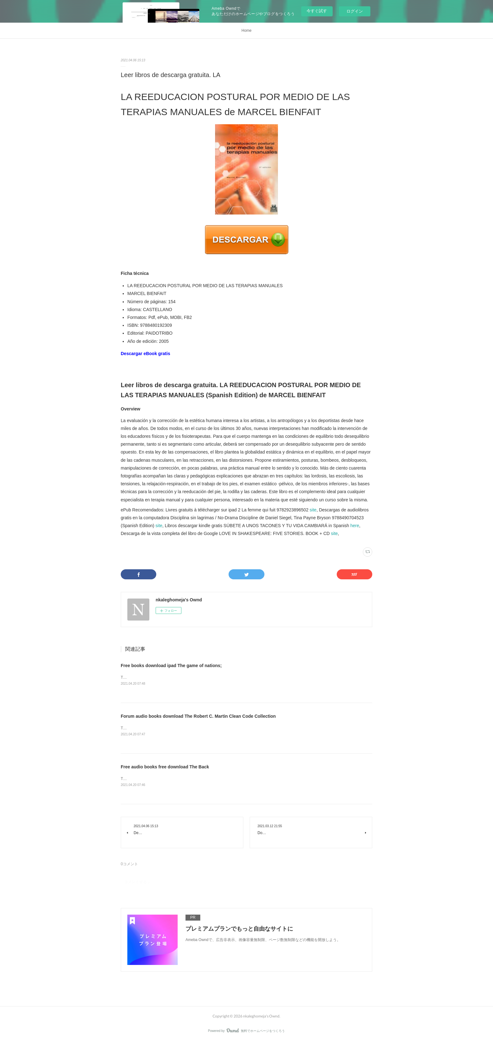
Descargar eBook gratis (145, 353)
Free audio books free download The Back (165, 766)
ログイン (354, 11)
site (313, 509)
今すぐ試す (317, 10)
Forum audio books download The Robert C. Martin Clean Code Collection (198, 716)
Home (246, 30)
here (354, 525)
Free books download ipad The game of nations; (171, 665)
